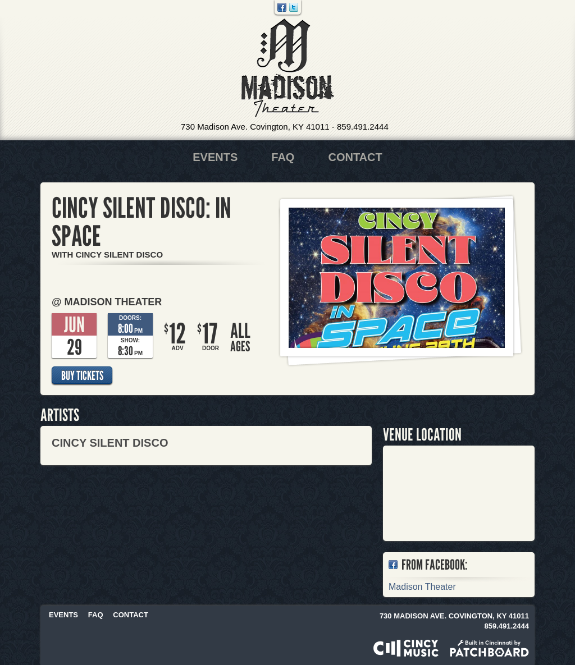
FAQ (282, 157)
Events (215, 157)
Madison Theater (287, 68)
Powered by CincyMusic (406, 648)
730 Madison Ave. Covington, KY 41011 (255, 126)
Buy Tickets (82, 375)
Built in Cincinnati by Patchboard (489, 648)
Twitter (293, 7)
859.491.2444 (363, 126)
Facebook (281, 7)
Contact (355, 157)
